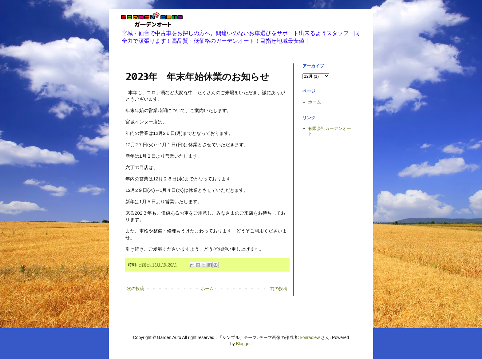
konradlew (310, 337)
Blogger (243, 343)
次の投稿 (135, 288)
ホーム (207, 288)
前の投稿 (278, 288)
